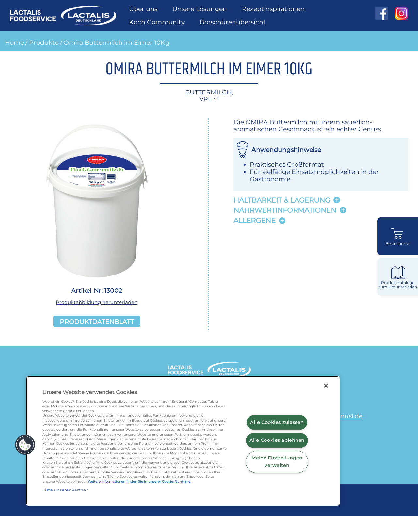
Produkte (43, 42)
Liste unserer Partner (65, 489)
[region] (183, 441)
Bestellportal (397, 243)
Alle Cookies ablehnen (276, 440)
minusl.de (347, 416)
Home (14, 42)
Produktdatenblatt (97, 321)
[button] (25, 444)
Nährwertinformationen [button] (284, 210)
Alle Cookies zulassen (276, 422)
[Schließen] (326, 385)
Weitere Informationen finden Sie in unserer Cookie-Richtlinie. (139, 481)
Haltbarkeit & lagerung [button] (281, 200)
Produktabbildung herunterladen (96, 302)
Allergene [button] (254, 220)
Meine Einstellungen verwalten (276, 462)
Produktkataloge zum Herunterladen (397, 284)
